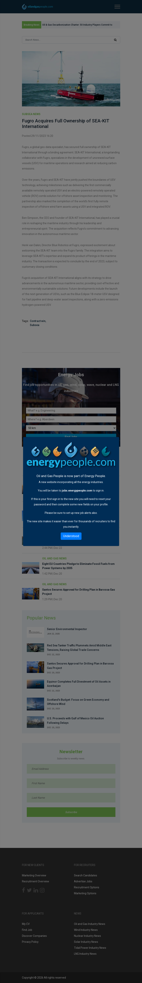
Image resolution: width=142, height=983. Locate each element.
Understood (71, 536)
